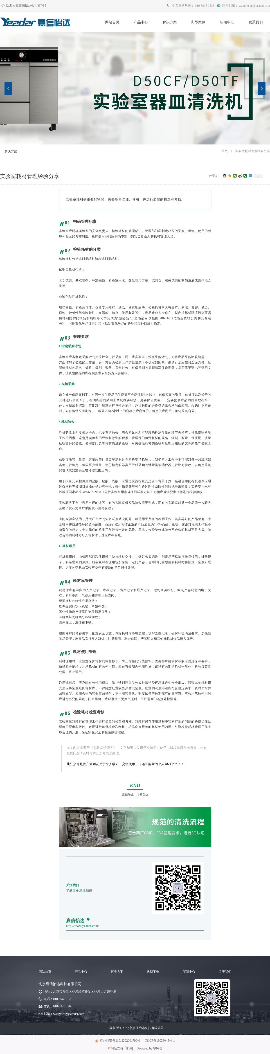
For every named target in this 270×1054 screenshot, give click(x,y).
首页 (224, 151)
